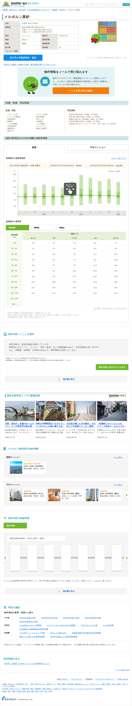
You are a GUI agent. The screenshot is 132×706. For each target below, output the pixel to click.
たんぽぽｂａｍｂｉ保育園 (30, 625)
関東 (13, 691)
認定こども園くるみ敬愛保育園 (32, 637)
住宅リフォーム (15, 688)
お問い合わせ (123, 679)
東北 (9, 691)
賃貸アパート (51, 684)
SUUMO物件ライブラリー (39, 10)
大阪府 (54, 10)
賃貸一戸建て (61, 684)
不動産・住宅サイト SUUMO (14, 10)
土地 (123, 684)
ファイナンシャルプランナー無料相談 (89, 688)
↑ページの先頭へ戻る (122, 670)
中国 (41, 691)
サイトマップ (76, 679)
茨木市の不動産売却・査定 (23, 57)
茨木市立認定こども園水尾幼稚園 (63, 637)
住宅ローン (58, 688)
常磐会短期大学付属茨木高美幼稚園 (86, 633)
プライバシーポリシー (105, 679)
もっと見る (118, 457)
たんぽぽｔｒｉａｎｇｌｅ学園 (32, 633)
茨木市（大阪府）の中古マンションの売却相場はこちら (27, 664)
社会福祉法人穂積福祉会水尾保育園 (34, 629)
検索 (127, 4)
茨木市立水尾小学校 (71, 618)
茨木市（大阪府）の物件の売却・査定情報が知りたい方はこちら (30, 65)
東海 (28, 691)
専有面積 (12, 228)
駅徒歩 (61, 228)
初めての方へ (62, 679)
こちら (96, 581)
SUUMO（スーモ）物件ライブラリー (21, 4)
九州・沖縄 (48, 691)
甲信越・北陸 (21, 691)
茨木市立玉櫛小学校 (28, 618)
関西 (32, 691)
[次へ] (126, 495)
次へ (126, 558)
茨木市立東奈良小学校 (29, 622)
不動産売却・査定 (27, 688)
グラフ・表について (118, 158)
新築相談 (38, 688)
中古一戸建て (116, 684)
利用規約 (89, 679)
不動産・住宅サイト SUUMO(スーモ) (15, 684)
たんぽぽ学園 (108, 625)
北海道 (4, 691)
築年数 (36, 228)
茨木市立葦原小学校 (93, 618)
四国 (37, 691)
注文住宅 (5, 688)
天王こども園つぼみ (58, 633)
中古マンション (95, 684)
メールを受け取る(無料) (81, 90)
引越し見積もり (47, 688)
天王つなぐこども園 (89, 625)
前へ (6, 558)
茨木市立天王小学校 (49, 618)
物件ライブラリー (69, 688)
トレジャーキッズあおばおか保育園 (61, 625)
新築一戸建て (106, 684)
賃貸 (32, 684)
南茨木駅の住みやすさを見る (112, 367)
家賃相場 (71, 684)
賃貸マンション (40, 684)
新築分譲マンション (82, 684)
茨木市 (62, 10)
